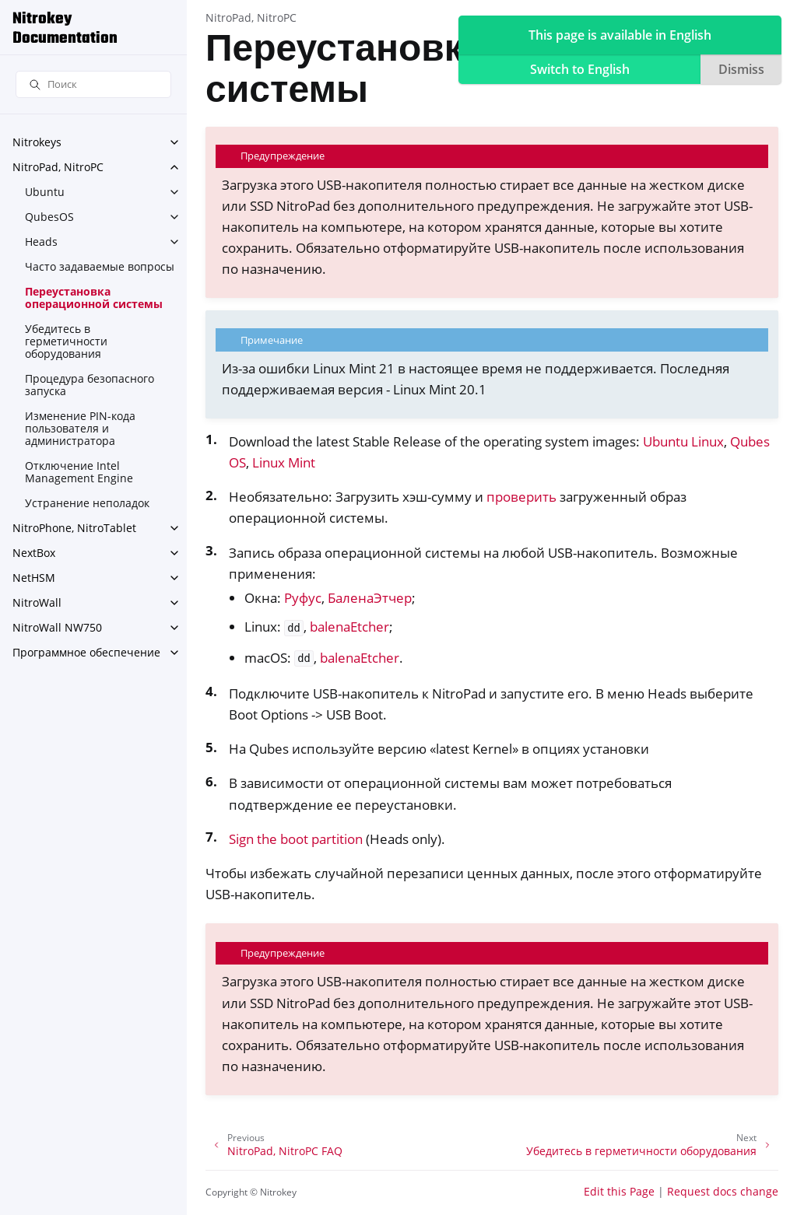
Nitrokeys (36, 142)
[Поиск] (93, 84)
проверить (521, 497)
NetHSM (33, 577)
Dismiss (741, 69)
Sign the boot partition (296, 839)
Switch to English (580, 69)
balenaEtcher (349, 627)
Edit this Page (619, 1191)
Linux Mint (283, 462)
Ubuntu (45, 191)
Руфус (302, 598)
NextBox (33, 552)
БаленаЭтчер (370, 598)
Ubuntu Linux (683, 441)
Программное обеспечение (86, 652)
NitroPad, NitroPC (58, 166)
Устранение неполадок (87, 502)
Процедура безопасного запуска (89, 384)
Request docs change (722, 1191)
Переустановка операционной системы (94, 297)
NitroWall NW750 (57, 627)
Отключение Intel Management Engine (79, 471)
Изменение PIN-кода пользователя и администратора (80, 428)
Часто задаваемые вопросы (99, 266)
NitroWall (36, 602)
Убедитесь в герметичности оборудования (66, 341)
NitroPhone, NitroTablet (74, 527)
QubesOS (49, 216)
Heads (41, 241)
